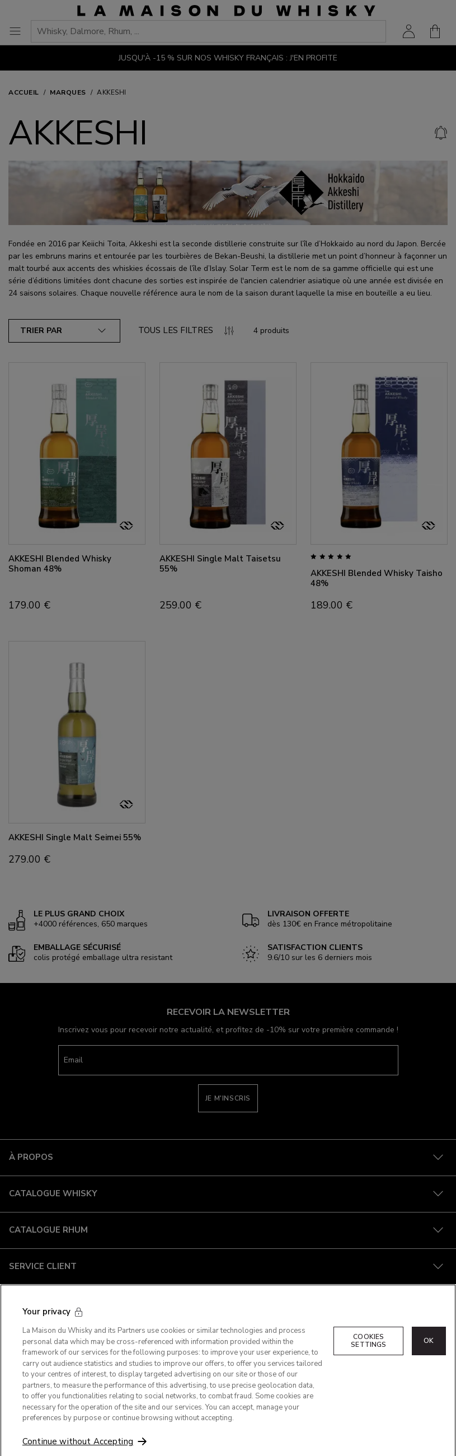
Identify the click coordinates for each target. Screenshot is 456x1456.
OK (429, 1351)
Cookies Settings (368, 1351)
